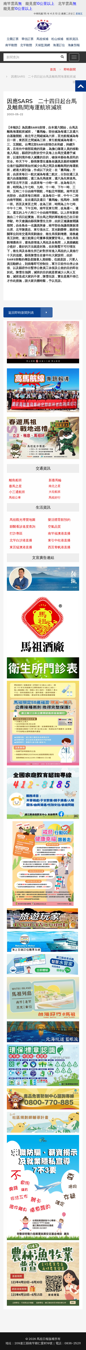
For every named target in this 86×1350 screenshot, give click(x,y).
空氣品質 (54, 526)
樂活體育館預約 (59, 519)
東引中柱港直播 (59, 540)
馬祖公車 (15, 497)
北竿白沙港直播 (21, 540)
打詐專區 (16, 533)
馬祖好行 (55, 497)
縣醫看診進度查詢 (22, 526)
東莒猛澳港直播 (21, 547)
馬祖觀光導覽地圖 (22, 519)
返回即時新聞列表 (30, 312)
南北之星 (55, 486)
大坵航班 (55, 492)
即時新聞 (70, 69)
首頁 (53, 69)
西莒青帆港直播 (59, 547)
